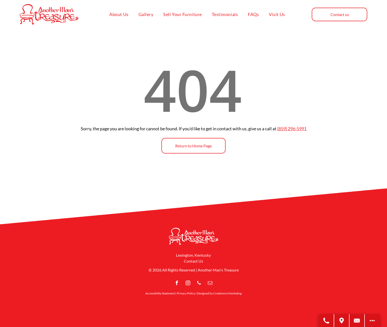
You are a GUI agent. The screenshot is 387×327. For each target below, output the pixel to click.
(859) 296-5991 (292, 128)
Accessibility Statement (160, 293)
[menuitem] (118, 14)
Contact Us (193, 261)
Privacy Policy (186, 293)
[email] (210, 284)
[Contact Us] (357, 320)
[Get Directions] (341, 320)
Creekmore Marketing (227, 293)
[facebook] (177, 284)
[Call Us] (326, 320)
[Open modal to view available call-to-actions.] (372, 320)
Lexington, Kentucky (193, 255)
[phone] (199, 284)
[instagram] (188, 284)
